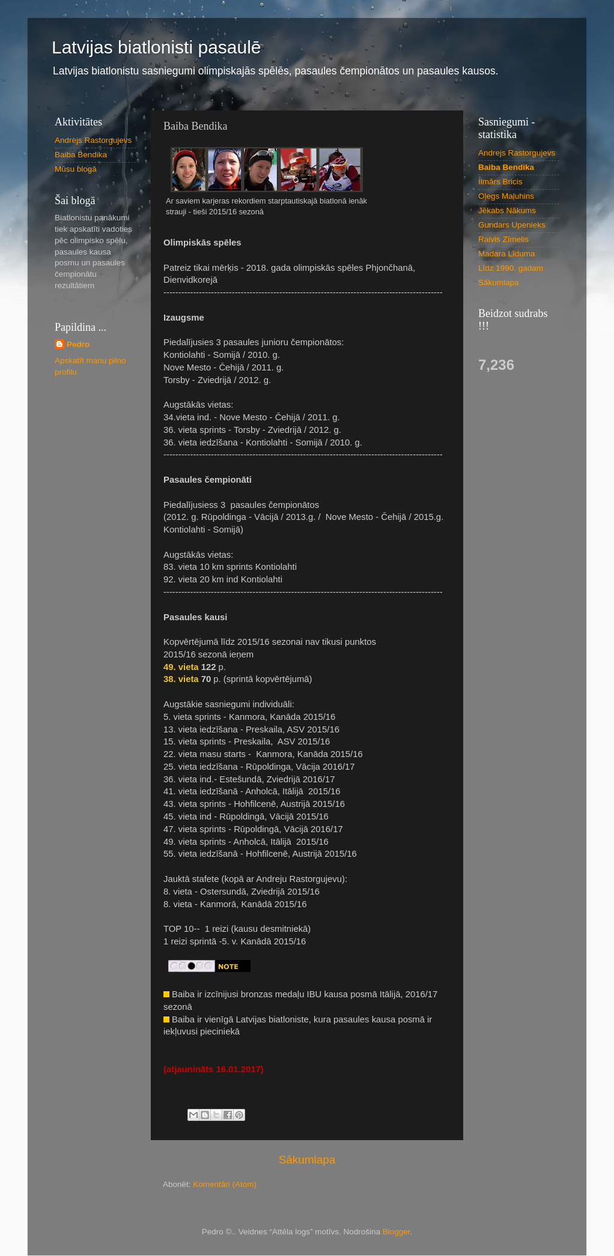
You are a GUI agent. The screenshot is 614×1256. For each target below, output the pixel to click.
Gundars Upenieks (512, 224)
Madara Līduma (506, 253)
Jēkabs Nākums (507, 210)
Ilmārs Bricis (500, 181)
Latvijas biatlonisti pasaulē (156, 47)
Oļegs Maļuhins (506, 196)
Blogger (396, 1231)
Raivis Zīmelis (503, 239)
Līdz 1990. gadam (510, 268)
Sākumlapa (307, 1159)
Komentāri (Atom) (225, 1184)
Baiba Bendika (81, 154)
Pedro (78, 344)
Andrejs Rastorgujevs (93, 140)
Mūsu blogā (76, 169)
